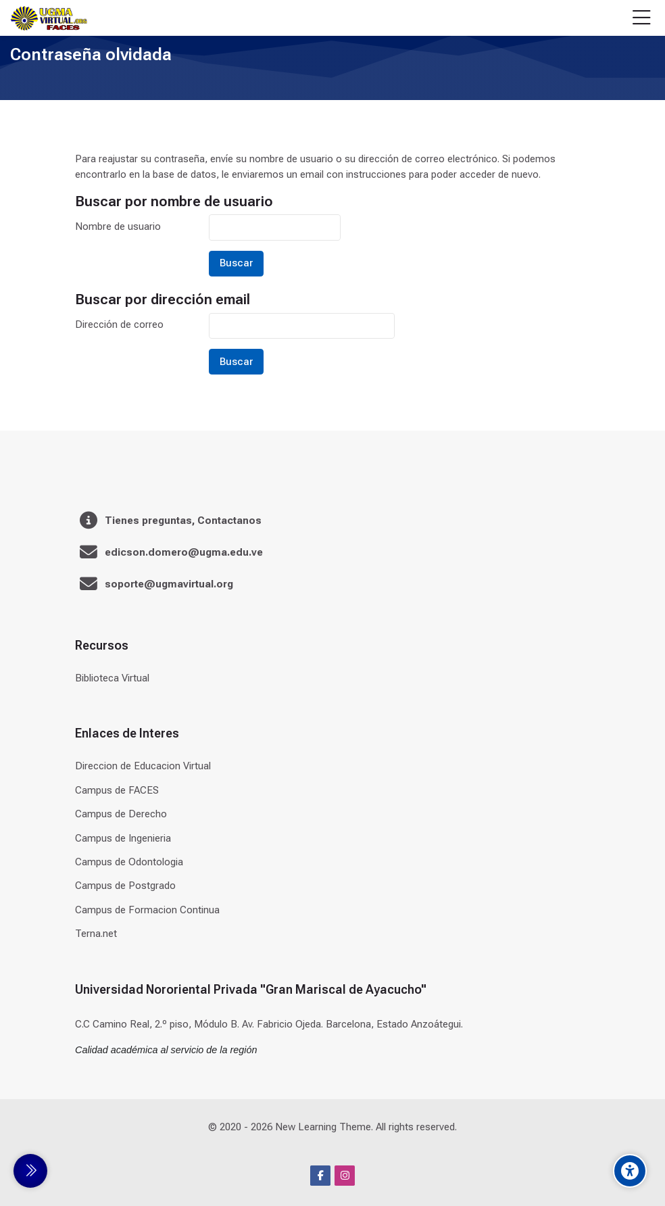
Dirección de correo (119, 324)
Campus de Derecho (121, 814)
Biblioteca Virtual (112, 678)
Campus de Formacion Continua (147, 910)
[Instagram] (345, 1175)
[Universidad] (48, 18)
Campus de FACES (117, 790)
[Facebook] (320, 1175)
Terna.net (96, 933)
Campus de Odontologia (129, 862)
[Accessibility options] (630, 1171)
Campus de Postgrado (125, 885)
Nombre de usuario (118, 226)
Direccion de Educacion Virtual (143, 766)
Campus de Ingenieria (123, 838)
